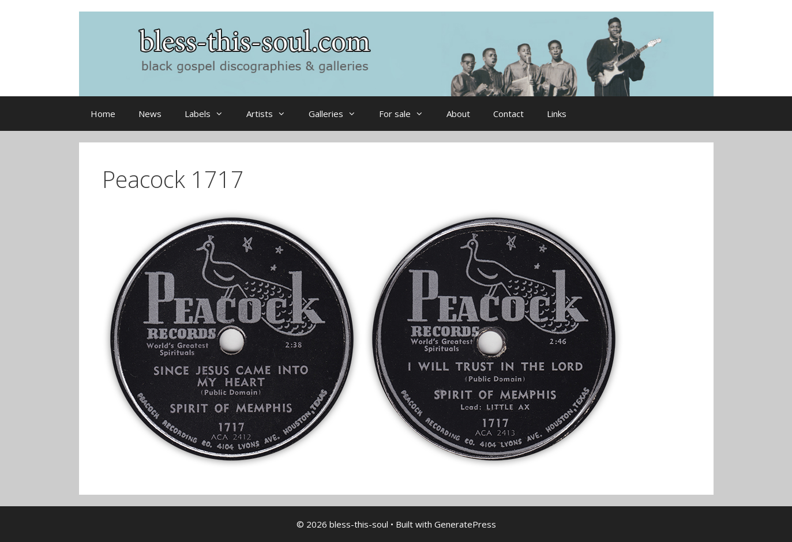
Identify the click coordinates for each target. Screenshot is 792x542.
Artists (271, 113)
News (150, 113)
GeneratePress (465, 524)
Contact (508, 113)
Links (556, 113)
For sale (407, 113)
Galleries (338, 113)
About (458, 113)
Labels (210, 113)
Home (103, 113)
